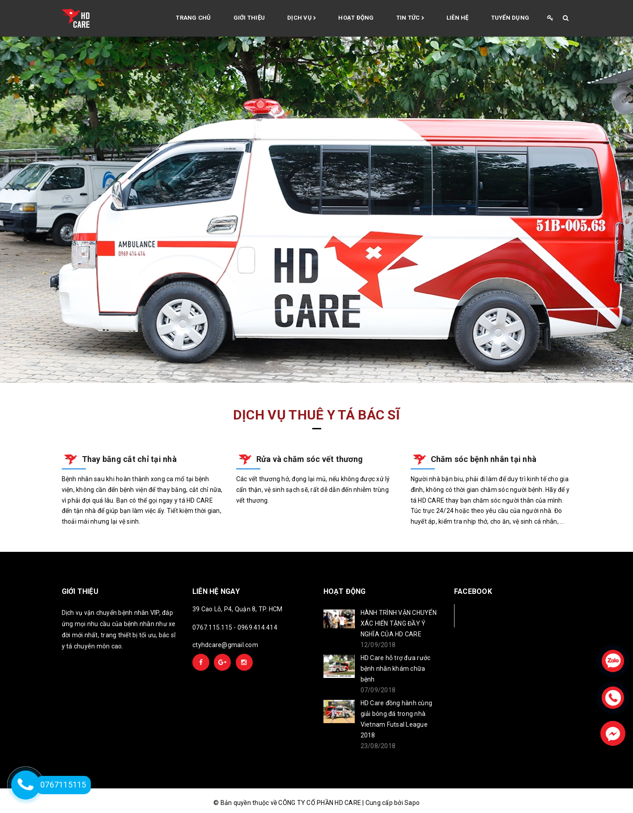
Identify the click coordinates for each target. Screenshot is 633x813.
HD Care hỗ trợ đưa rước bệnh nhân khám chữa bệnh (396, 668)
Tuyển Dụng (510, 17)
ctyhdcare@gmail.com (225, 644)
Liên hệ (457, 17)
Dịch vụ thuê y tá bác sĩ (316, 415)
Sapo (412, 802)
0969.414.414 (257, 627)
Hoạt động (356, 17)
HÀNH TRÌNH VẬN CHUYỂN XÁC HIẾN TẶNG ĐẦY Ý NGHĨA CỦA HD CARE (399, 623)
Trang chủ (193, 17)
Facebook (484, 615)
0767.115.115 (212, 627)
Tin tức (410, 18)
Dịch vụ (301, 18)
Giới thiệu (249, 17)
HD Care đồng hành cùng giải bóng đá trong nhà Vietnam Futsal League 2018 (397, 719)
